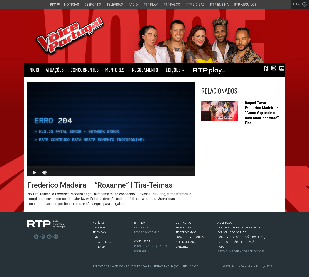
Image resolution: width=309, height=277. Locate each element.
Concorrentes (84, 70)
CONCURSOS (142, 241)
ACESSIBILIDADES (186, 241)
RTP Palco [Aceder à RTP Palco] (171, 4)
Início (33, 70)
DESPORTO (99, 227)
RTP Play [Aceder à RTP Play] (150, 4)
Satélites (182, 246)
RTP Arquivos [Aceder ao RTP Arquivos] (245, 4)
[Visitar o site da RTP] (55, 4)
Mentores (114, 70)
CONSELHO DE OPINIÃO (231, 232)
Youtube (49, 236)
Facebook (29, 236)
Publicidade (190, 266)
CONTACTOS (183, 222)
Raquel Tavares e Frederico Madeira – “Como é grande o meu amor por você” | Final (263, 113)
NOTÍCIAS (98, 222)
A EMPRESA (224, 222)
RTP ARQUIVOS (102, 241)
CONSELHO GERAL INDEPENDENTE (238, 227)
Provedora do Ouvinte (191, 237)
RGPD (220, 246)
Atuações (55, 70)
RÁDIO (96, 237)
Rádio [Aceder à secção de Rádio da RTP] (133, 4)
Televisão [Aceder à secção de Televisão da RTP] (115, 4)
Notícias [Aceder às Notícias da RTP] (71, 4)
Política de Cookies (138, 266)
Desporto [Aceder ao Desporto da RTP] (92, 4)
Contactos (142, 251)
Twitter (36, 236)
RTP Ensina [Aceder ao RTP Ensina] (219, 4)
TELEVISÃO (99, 232)
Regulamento (144, 70)
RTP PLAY (209, 70)
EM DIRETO (141, 227)
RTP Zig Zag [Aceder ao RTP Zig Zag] (195, 4)
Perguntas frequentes (150, 246)
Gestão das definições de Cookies (240, 251)
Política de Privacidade (108, 266)
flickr (55, 236)
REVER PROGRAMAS (146, 232)
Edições (174, 70)
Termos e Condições (167, 266)
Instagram (42, 236)
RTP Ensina (100, 246)
